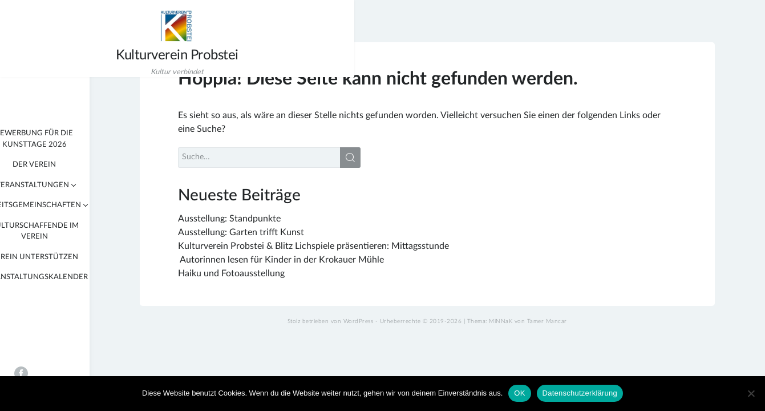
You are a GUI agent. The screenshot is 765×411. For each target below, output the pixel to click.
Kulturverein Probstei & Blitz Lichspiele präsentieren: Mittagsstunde (387, 254)
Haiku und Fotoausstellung (305, 281)
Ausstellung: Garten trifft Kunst (315, 240)
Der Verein (82, 164)
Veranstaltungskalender (82, 277)
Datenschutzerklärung (580, 393)
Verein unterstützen (82, 257)
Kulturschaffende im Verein (82, 231)
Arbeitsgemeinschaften (80, 205)
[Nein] (750, 393)
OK (519, 393)
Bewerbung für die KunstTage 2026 (82, 139)
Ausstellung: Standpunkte (303, 226)
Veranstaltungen (79, 185)
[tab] (10, 185)
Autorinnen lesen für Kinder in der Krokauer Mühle (356, 267)
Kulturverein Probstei (68, 57)
